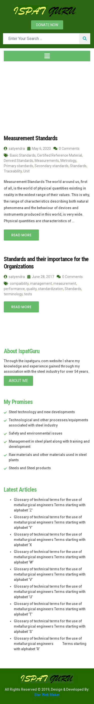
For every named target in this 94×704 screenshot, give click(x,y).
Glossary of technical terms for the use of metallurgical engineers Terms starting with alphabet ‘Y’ (49, 522)
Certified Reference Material (59, 155)
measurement (64, 283)
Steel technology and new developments (42, 412)
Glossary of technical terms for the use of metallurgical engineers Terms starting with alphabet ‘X (49, 539)
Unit (26, 171)
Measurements (47, 161)
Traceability (13, 171)
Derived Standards (18, 161)
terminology (13, 294)
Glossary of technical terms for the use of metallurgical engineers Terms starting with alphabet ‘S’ (49, 626)
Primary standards (18, 166)
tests (28, 294)
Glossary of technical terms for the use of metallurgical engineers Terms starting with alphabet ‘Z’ (49, 505)
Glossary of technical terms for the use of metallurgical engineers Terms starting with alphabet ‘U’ (49, 591)
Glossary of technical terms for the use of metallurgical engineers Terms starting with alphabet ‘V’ (49, 574)
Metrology (68, 161)
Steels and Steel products (30, 468)
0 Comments (66, 149)
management (41, 283)
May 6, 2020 (39, 149)
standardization (50, 289)
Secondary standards (51, 166)
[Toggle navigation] (47, 56)
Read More (21, 235)
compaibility (19, 283)
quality (31, 289)
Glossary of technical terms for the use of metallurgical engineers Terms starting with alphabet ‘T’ (49, 609)
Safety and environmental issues (35, 433)
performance (14, 289)
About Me (18, 380)
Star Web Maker (47, 695)
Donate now (47, 25)
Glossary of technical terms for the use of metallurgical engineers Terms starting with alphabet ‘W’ (49, 557)
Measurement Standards (30, 138)
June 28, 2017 (40, 277)
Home (12, 95)
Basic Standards (23, 155)
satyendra (14, 149)
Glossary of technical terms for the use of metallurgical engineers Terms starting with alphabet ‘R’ (50, 643)
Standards (78, 166)
